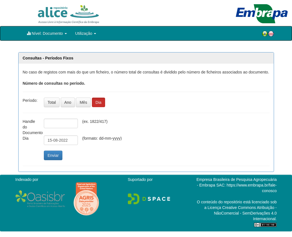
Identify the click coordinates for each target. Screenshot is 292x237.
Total (51, 102)
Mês (83, 102)
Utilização (85, 33)
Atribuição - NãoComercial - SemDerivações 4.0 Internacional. (245, 213)
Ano (67, 102)
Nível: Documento (47, 33)
